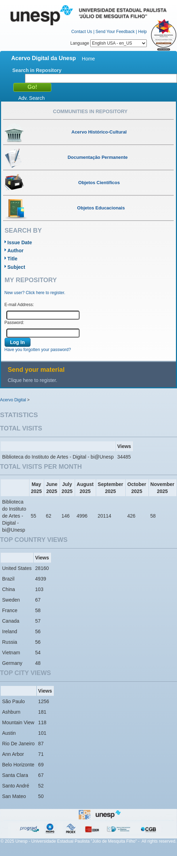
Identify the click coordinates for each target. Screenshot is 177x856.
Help (142, 31)
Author (15, 250)
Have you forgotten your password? (38, 349)
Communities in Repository (90, 111)
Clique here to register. (32, 380)
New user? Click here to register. (35, 292)
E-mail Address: (19, 304)
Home (88, 58)
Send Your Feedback (115, 31)
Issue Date (19, 242)
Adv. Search (31, 98)
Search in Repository (36, 70)
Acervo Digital (13, 399)
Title (12, 258)
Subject (16, 267)
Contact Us (81, 31)
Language (108, 43)
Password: (14, 322)
